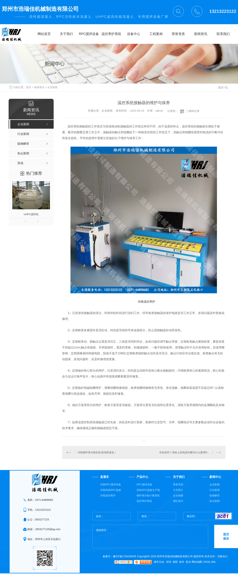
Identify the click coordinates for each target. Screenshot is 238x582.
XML (213, 561)
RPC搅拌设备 (144, 484)
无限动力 (222, 556)
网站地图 (197, 561)
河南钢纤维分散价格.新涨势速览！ (97, 452)
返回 (223, 87)
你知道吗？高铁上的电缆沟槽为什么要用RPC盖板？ (189, 452)
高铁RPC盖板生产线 (148, 490)
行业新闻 (214, 490)
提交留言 (226, 536)
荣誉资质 (178, 484)
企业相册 (178, 495)
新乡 (188, 561)
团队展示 (178, 501)
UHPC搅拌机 (31, 214)
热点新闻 (214, 501)
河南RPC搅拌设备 (110, 484)
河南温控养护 (108, 495)
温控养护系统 (144, 501)
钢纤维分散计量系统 (148, 495)
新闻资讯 (39, 87)
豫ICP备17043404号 (124, 556)
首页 (28, 87)
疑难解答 (214, 495)
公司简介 (178, 490)
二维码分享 (193, 111)
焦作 (181, 561)
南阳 (175, 561)
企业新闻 (52, 87)
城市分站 (159, 561)
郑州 (168, 561)
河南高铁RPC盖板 (110, 490)
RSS (207, 561)
